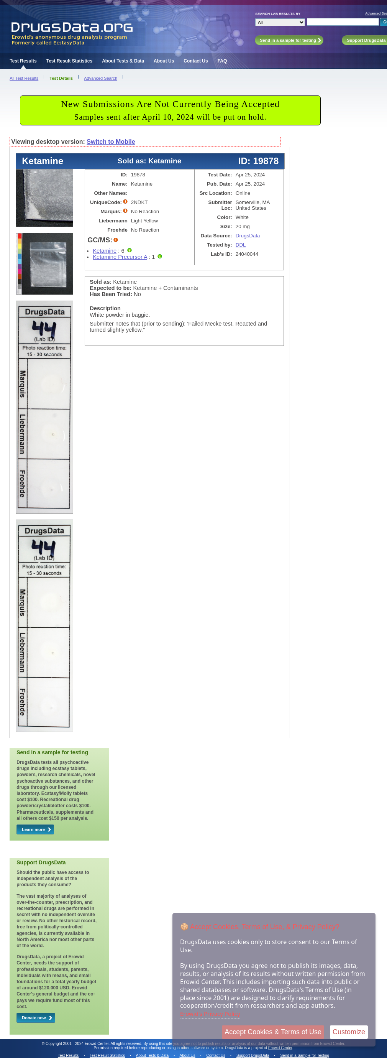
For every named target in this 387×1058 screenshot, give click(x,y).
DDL (241, 245)
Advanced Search (100, 78)
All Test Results (24, 78)
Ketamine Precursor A (120, 257)
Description (105, 308)
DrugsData (248, 236)
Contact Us (196, 61)
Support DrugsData (252, 1055)
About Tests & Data (123, 61)
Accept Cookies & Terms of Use (273, 1032)
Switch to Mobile (111, 141)
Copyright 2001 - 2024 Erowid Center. (78, 1044)
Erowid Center (280, 1048)
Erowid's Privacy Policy (210, 1013)
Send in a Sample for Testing (304, 1055)
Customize (349, 1032)
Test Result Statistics (69, 61)
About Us (164, 61)
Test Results (23, 61)
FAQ (222, 61)
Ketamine (104, 251)
